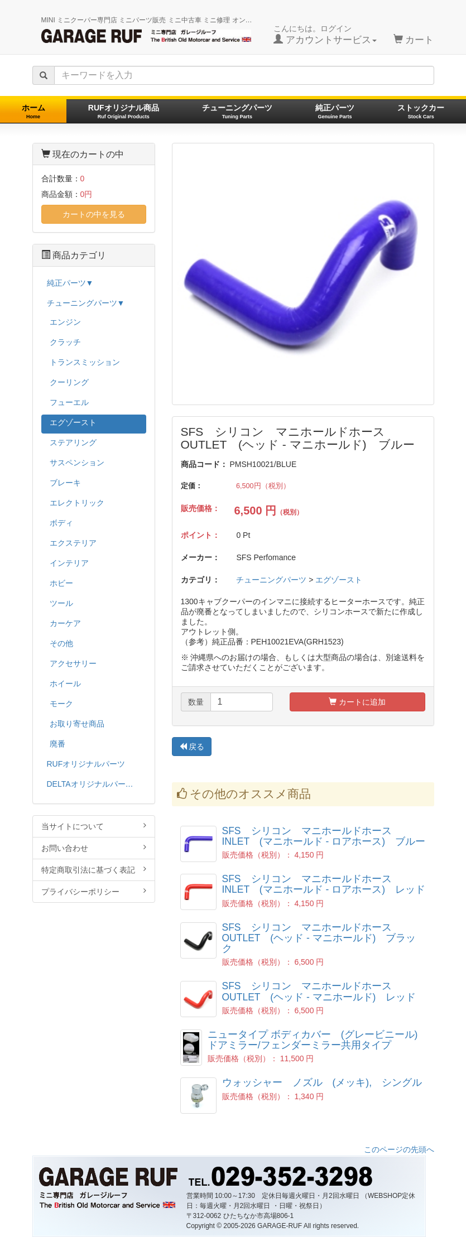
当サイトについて (93, 826)
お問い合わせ (93, 848)
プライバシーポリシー (93, 891)
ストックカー (420, 111)
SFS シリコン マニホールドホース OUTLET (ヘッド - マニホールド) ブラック (319, 938)
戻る (192, 746)
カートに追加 (357, 701)
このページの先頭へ (399, 1149)
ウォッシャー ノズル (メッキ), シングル (322, 1082)
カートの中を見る (94, 214)
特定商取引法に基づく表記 (93, 869)
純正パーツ (334, 111)
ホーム (33, 111)
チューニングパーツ (237, 111)
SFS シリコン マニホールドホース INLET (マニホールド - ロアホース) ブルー (324, 836)
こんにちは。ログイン (325, 34)
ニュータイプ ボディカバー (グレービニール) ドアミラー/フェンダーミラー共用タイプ (313, 1040)
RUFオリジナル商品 (123, 111)
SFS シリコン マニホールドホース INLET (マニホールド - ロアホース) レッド (324, 884)
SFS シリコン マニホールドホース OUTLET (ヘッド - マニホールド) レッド (319, 991)
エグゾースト (338, 579)
